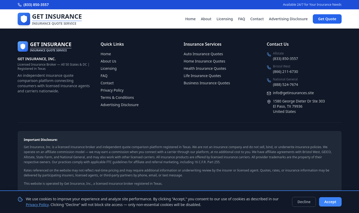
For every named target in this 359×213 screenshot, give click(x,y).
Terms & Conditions (117, 97)
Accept (330, 201)
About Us (108, 61)
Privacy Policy (112, 90)
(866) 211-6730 (285, 71)
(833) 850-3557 (33, 4)
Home (190, 18)
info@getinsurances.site (293, 92)
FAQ (241, 18)
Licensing (224, 18)
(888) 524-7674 (285, 84)
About (206, 18)
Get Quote (327, 18)
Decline (304, 201)
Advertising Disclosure (288, 18)
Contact (257, 18)
